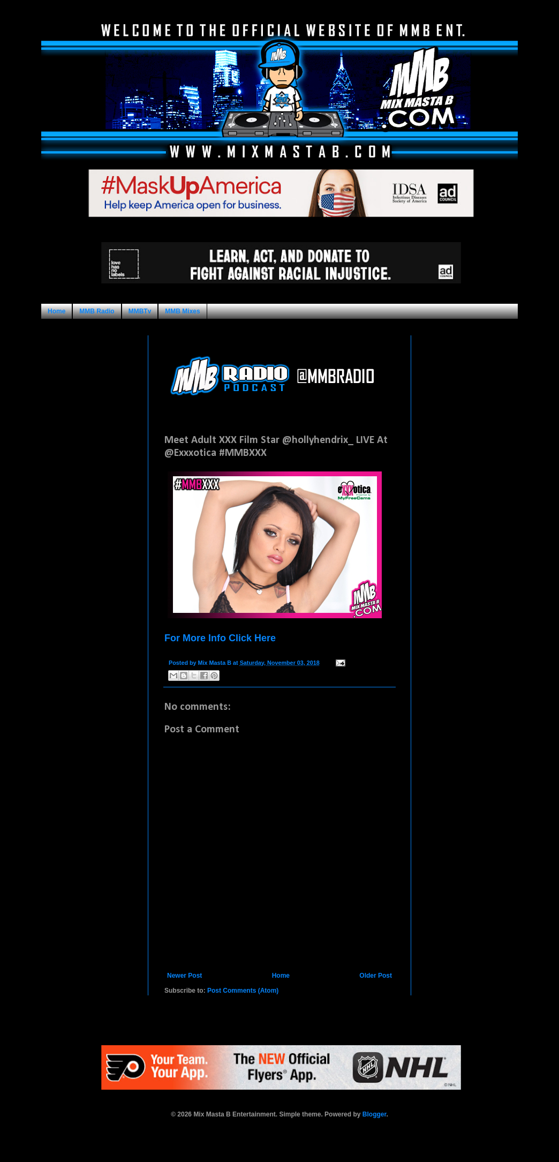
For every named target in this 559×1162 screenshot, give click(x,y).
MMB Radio (96, 311)
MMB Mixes (182, 311)
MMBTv (140, 311)
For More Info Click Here (220, 638)
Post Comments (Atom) (242, 990)
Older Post (375, 975)
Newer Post (184, 975)
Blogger (374, 1114)
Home (56, 311)
